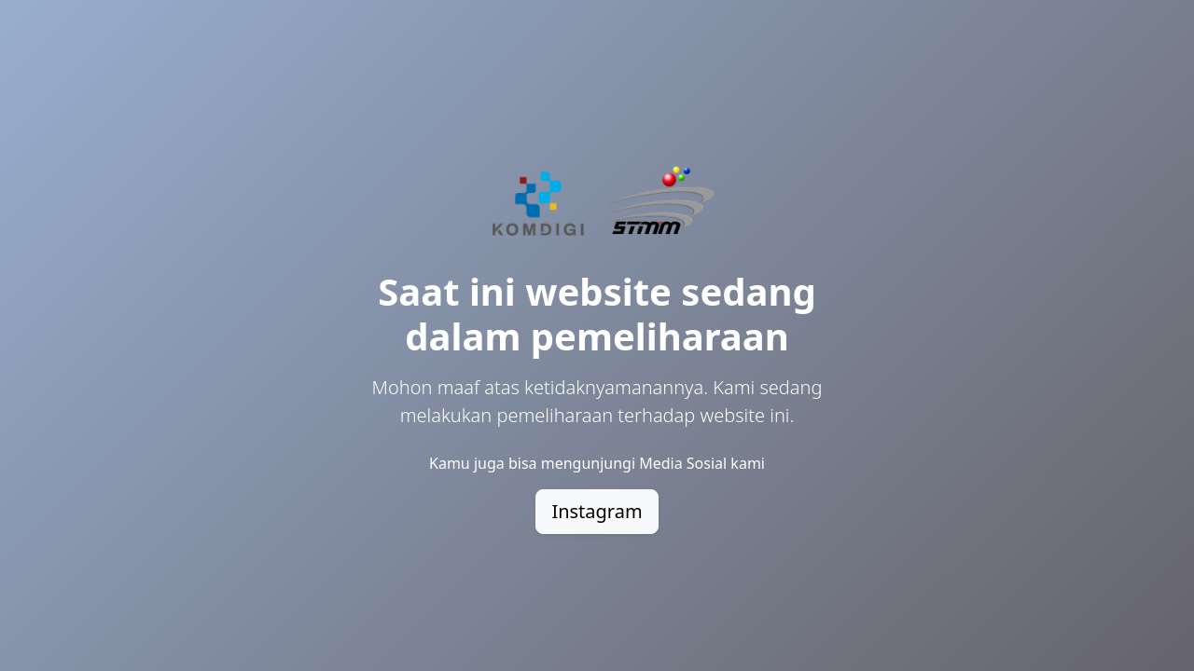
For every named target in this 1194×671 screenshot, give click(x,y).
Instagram (596, 511)
